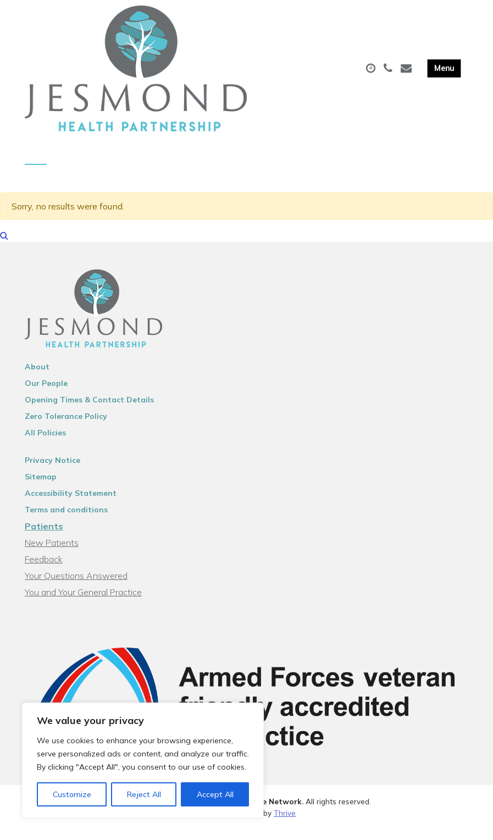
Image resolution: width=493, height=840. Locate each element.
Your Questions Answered (76, 586)
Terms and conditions (66, 520)
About (37, 377)
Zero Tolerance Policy (66, 427)
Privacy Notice (52, 471)
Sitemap (41, 487)
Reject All (144, 794)
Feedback (44, 569)
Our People (46, 394)
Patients (44, 536)
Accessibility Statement (71, 504)
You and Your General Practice (83, 602)
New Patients (52, 553)
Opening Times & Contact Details (89, 410)
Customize (72, 794)
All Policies (45, 443)
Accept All (215, 794)
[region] (143, 760)
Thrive (285, 823)
